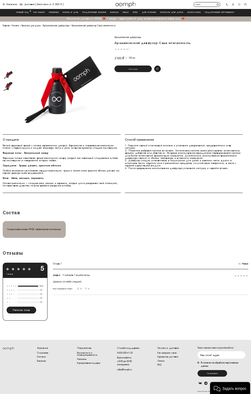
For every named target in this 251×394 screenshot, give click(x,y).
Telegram (205, 383)
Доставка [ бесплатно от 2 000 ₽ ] (42, 4)
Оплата (160, 361)
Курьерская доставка (167, 357)
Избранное (239, 4)
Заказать (133, 69)
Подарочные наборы (94, 12)
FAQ (159, 365)
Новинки (54, 12)
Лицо (126, 12)
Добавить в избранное (157, 69)
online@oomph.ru (124, 369)
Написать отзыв (21, 310)
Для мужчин (149, 12)
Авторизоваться (233, 4)
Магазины (10, 4)
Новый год (22, 12)
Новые (243, 264)
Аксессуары (194, 12)
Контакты (41, 357)
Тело (135, 12)
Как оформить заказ (167, 353)
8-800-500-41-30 (125, 353)
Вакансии (41, 361)
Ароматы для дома (171, 12)
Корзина (245, 4)
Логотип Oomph (125, 4)
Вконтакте (200, 383)
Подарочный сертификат (220, 12)
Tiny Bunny (39, 12)
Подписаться (212, 373)
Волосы (114, 12)
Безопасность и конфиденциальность (87, 354)
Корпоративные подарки (88, 363)
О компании (42, 353)
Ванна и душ (70, 12)
